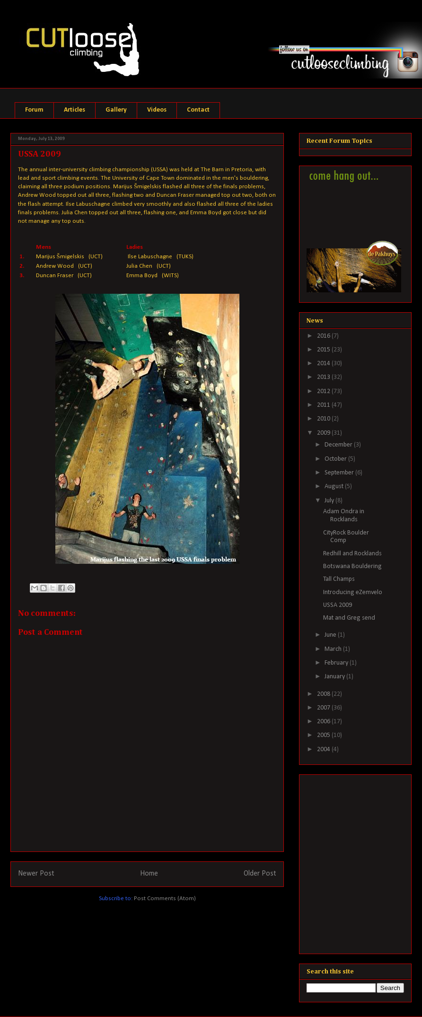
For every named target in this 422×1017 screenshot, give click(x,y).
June (331, 635)
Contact (198, 110)
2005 (324, 735)
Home (149, 873)
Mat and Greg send (349, 618)
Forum (34, 110)
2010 (324, 418)
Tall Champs (339, 579)
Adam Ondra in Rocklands (343, 515)
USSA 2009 (337, 605)
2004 (324, 749)
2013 (324, 377)
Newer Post (36, 873)
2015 (324, 349)
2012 (324, 391)
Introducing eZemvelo (352, 592)
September (340, 472)
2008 (324, 694)
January (335, 676)
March (334, 649)
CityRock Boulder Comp (346, 536)
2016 (324, 336)
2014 (324, 363)
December (339, 444)
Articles (74, 110)
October (336, 459)
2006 (324, 721)
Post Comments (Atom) (165, 898)
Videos (157, 110)
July (330, 500)
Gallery (116, 110)
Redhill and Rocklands (352, 553)
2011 (324, 405)
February (337, 662)
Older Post (260, 873)
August (335, 486)
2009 (324, 433)
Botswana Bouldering (352, 566)
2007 (324, 707)
